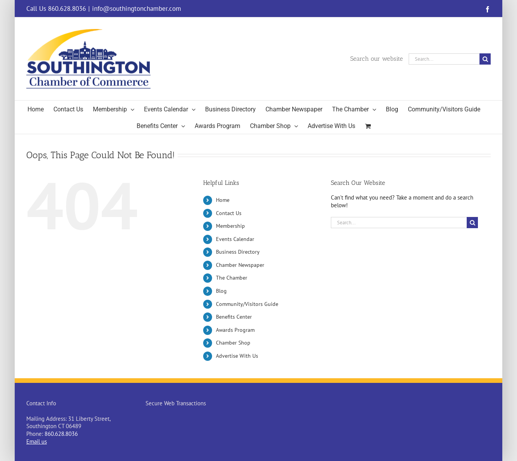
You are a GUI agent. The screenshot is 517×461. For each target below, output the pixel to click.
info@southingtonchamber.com (136, 8)
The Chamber (231, 277)
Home (222, 199)
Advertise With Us (237, 355)
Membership (230, 225)
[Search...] (444, 59)
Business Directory (238, 251)
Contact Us (228, 213)
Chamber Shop (233, 342)
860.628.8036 (61, 433)
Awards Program (235, 329)
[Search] (485, 59)
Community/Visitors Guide (247, 304)
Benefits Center (234, 316)
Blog (221, 290)
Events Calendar (235, 239)
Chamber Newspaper (240, 264)
